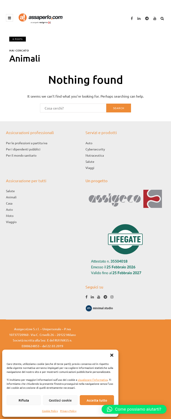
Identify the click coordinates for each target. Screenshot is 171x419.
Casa (9, 203)
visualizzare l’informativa (93, 379)
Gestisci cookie (60, 400)
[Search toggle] (163, 17)
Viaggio (11, 222)
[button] (112, 355)
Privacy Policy (68, 411)
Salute (90, 161)
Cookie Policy (50, 411)
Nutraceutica (95, 155)
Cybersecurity (95, 149)
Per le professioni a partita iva (26, 143)
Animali (11, 197)
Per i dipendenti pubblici (23, 149)
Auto (89, 143)
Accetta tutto (97, 400)
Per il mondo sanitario (21, 155)
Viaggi (90, 168)
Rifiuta (24, 400)
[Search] (73, 108)
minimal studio (99, 308)
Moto (9, 216)
